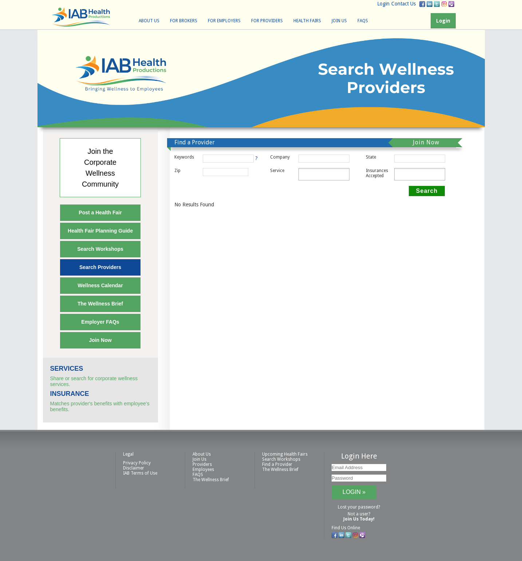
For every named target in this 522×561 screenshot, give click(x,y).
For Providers (267, 20)
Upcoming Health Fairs (285, 454)
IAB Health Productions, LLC (81, 17)
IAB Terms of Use (140, 473)
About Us (149, 20)
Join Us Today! (359, 519)
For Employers (224, 20)
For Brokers (183, 20)
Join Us (339, 20)
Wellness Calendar (100, 285)
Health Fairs (307, 20)
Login (383, 4)
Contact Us (403, 4)
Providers (202, 464)
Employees (203, 469)
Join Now (100, 340)
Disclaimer (133, 468)
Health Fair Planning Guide (100, 231)
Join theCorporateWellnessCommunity (100, 167)
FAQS (362, 20)
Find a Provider (277, 464)
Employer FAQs (100, 322)
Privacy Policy (137, 462)
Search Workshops (100, 249)
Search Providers (100, 267)
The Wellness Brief (100, 304)
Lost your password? (359, 507)
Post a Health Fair (100, 212)
